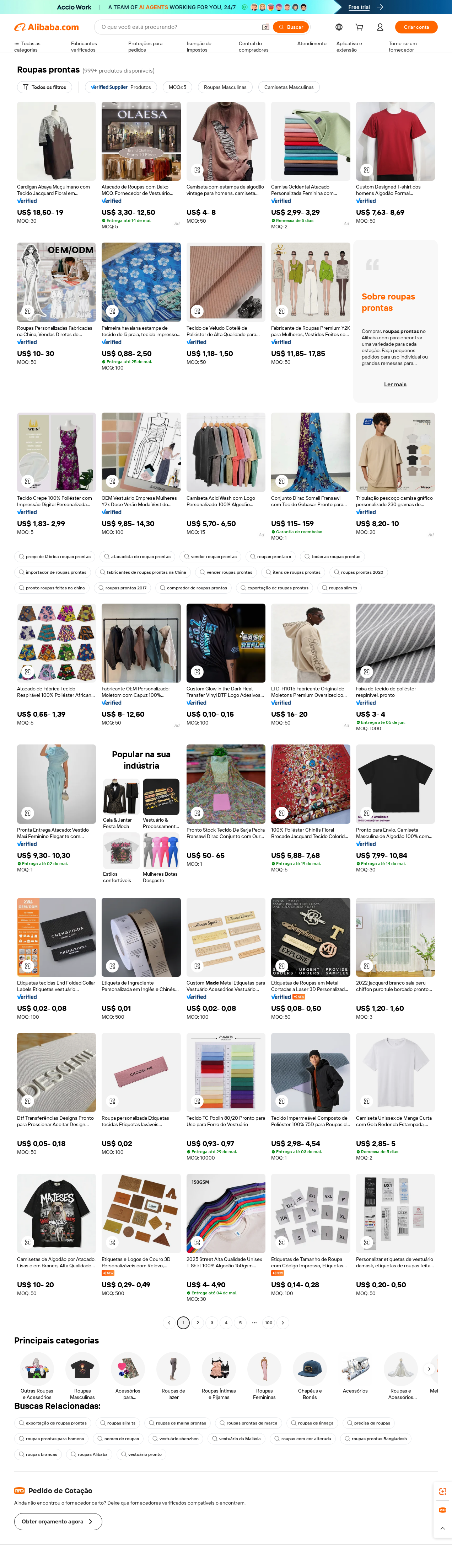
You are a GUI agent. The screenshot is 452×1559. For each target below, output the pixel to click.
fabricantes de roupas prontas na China (143, 572)
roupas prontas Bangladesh (376, 1439)
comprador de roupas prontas (193, 588)
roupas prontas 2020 (358, 572)
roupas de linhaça (312, 1423)
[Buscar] (291, 27)
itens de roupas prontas (293, 572)
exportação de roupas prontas (274, 588)
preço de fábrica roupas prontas (55, 557)
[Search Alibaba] (179, 27)
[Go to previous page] (169, 1322)
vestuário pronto (141, 1454)
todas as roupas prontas (332, 557)
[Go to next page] (282, 1322)
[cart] (360, 28)
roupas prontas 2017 (122, 588)
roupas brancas (38, 1454)
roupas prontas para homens (51, 1439)
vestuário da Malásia (236, 1439)
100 (269, 1322)
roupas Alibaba (89, 1454)
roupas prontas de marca (249, 1423)
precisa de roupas (368, 1423)
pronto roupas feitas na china (52, 588)
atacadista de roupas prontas (137, 557)
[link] (443, 1491)
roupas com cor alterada (302, 1439)
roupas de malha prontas (177, 1423)
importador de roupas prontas (52, 572)
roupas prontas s (270, 557)
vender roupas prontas (210, 557)
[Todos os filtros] (44, 87)
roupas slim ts (339, 588)
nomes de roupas (118, 1439)
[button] (266, 27)
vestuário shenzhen (175, 1439)
